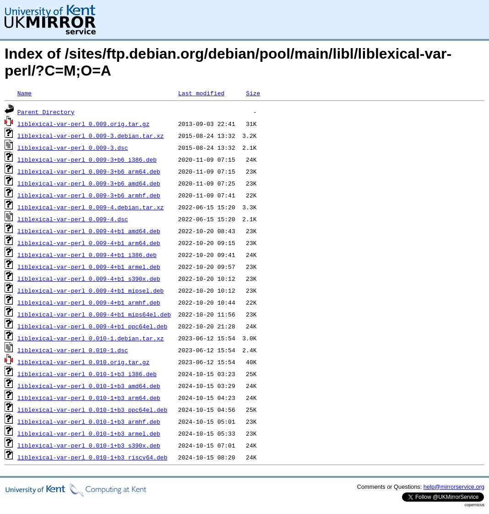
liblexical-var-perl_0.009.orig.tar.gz (83, 124)
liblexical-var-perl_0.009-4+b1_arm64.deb (88, 243)
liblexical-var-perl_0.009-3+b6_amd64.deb (88, 183)
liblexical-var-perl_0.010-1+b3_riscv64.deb (92, 457)
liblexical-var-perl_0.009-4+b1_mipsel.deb (90, 290)
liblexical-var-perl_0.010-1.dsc (72, 350)
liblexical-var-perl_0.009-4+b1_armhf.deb (88, 302)
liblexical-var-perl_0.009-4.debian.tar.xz (90, 207)
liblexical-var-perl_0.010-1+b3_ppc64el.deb (92, 409)
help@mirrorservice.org (454, 486)
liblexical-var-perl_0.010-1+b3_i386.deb (87, 374)
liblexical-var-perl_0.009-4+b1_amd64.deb (88, 231)
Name (24, 93)
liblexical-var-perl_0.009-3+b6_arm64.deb (88, 171)
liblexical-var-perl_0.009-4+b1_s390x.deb (88, 278)
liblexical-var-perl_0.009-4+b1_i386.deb (87, 255)
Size (253, 93)
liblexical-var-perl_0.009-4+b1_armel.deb (88, 266)
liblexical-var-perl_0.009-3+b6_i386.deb (87, 159)
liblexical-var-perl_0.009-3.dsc (72, 147)
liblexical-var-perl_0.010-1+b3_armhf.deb (88, 421)
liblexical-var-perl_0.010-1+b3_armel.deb (88, 433)
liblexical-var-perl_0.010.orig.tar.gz (83, 362)
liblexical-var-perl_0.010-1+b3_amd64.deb (88, 386)
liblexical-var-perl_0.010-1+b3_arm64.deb (88, 398)
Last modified (201, 93)
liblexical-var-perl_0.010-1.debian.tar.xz (90, 338)
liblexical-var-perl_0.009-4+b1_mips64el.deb (94, 314)
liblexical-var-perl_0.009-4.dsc (72, 219)
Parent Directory (46, 112)
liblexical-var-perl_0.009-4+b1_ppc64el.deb (92, 326)
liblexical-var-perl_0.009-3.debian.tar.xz (90, 135)
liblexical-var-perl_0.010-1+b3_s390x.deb (88, 445)
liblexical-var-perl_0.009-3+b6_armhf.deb (88, 195)
